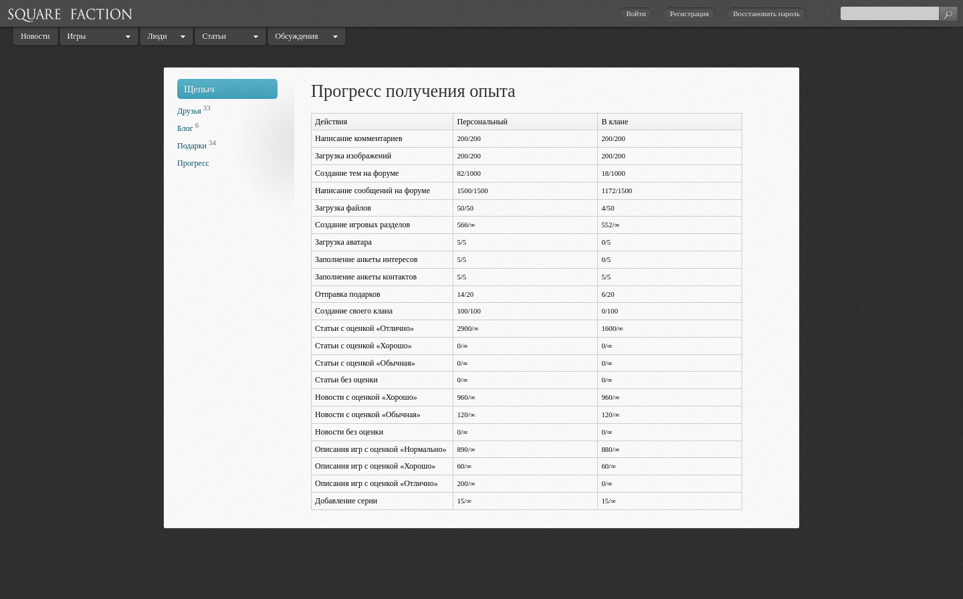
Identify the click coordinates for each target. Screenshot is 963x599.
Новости (35, 36)
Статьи (214, 36)
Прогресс (193, 163)
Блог (185, 128)
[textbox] (899, 13)
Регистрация (689, 13)
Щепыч (199, 89)
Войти (635, 13)
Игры (77, 36)
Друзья (189, 111)
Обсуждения (297, 36)
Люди (157, 36)
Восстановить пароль (766, 13)
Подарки (192, 145)
